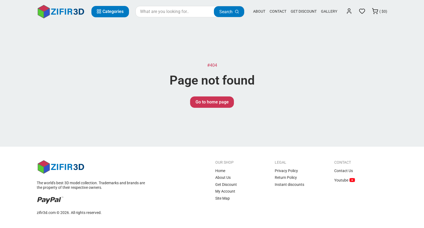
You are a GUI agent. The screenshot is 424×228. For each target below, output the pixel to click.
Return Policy (286, 177)
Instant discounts (289, 184)
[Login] (349, 11)
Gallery (329, 11)
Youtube (341, 180)
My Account (225, 191)
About (259, 11)
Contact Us (343, 171)
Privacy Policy (286, 171)
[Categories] (110, 11)
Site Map (222, 198)
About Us (223, 177)
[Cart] (379, 11)
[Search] (229, 11)
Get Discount (304, 11)
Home (220, 171)
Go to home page (212, 102)
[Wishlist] (362, 11)
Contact (278, 11)
